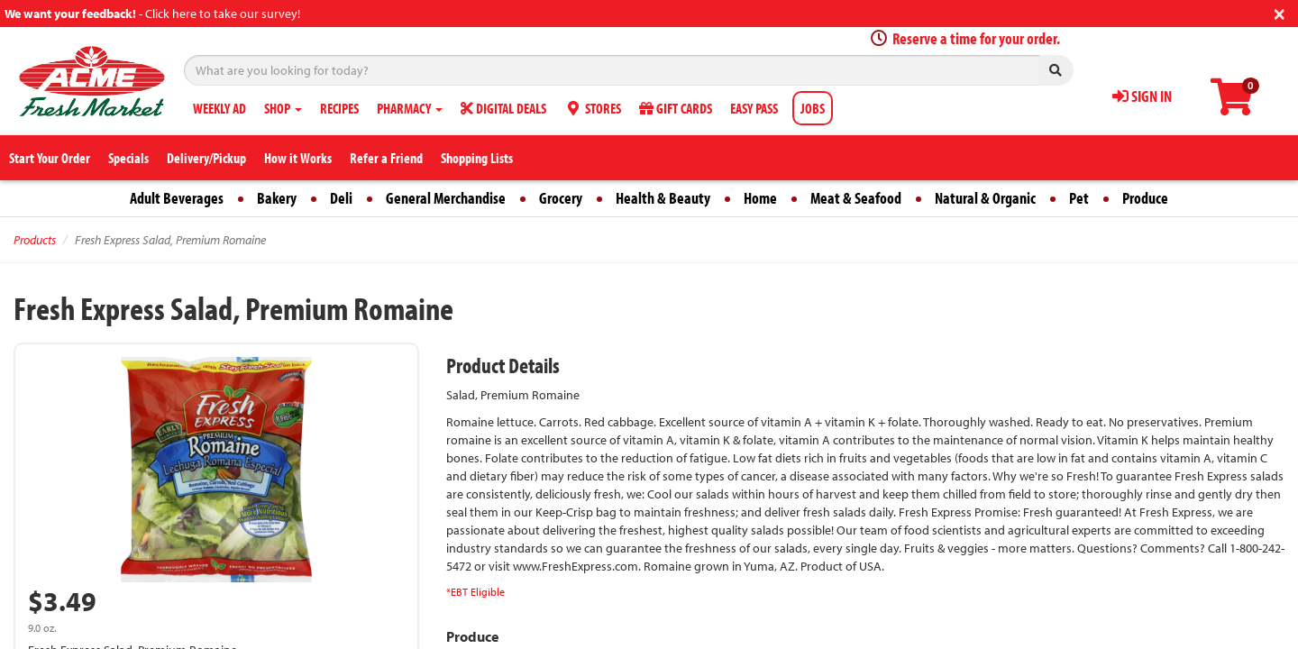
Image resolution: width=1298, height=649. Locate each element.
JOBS (812, 108)
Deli (341, 197)
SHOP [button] (283, 108)
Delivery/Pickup (206, 158)
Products (35, 240)
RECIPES (339, 108)
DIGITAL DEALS (503, 108)
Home (760, 197)
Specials (128, 158)
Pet (1079, 197)
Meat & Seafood (855, 197)
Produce (1145, 197)
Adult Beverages (177, 197)
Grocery (560, 197)
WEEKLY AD (219, 108)
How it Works (298, 158)
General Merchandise (446, 197)
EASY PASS (754, 108)
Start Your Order (49, 158)
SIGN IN (1142, 96)
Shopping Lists (477, 158)
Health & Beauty (663, 197)
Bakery (277, 197)
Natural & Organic (985, 197)
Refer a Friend (386, 158)
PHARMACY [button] (410, 108)
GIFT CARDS (675, 108)
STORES (592, 108)
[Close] (1279, 12)
